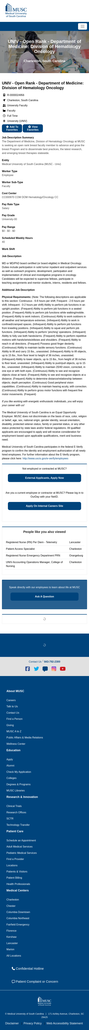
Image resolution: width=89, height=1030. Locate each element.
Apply (9, 759)
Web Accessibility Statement (64, 1023)
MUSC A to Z (13, 731)
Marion (10, 949)
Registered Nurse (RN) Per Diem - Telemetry (31, 542)
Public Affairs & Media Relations (24, 737)
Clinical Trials (14, 806)
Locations (12, 865)
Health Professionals (18, 884)
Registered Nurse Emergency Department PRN (33, 555)
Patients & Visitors (16, 871)
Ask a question (44, 596)
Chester (10, 906)
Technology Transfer (18, 825)
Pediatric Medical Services (21, 853)
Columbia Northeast (17, 918)
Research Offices (16, 812)
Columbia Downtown (18, 912)
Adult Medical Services (19, 846)
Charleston (12, 899)
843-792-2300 (52, 661)
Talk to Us (12, 706)
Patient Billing (14, 877)
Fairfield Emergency (17, 924)
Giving (10, 725)
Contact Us (12, 712)
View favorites (33, 128)
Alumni (10, 765)
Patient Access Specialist (20, 548)
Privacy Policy (33, 1023)
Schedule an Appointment (21, 840)
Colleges (11, 778)
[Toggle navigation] (82, 26)
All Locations (13, 955)
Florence (11, 930)
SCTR (10, 818)
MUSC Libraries (15, 790)
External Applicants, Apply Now (44, 478)
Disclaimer (12, 1023)
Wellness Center (15, 743)
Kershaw (11, 937)
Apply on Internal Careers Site (44, 506)
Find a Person (14, 719)
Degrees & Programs (18, 784)
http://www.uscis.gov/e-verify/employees (45, 458)
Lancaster (12, 943)
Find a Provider (15, 859)
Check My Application (18, 772)
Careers (11, 700)
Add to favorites (12, 128)
